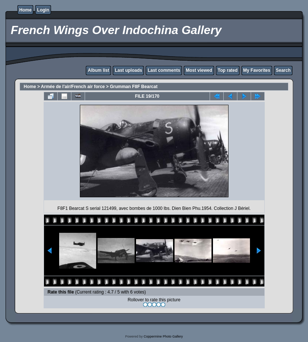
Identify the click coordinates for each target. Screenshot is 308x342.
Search (283, 70)
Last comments (164, 70)
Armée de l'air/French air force (73, 86)
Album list (98, 70)
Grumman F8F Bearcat (134, 86)
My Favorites (256, 70)
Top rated (228, 70)
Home (25, 10)
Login (43, 10)
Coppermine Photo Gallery (163, 336)
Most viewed (199, 70)
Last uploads (128, 70)
